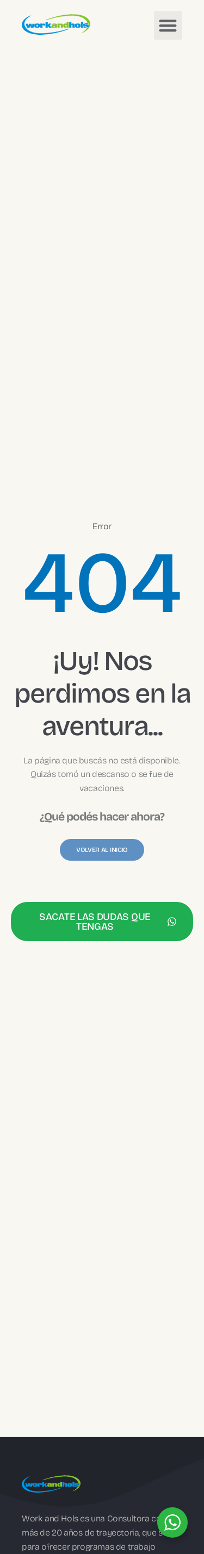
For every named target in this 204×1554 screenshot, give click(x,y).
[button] (168, 25)
